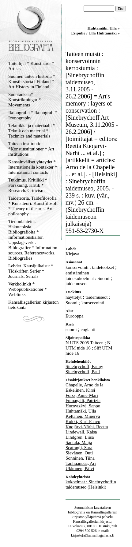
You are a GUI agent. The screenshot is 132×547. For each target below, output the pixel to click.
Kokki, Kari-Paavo (83, 421)
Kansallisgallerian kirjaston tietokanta (33, 305)
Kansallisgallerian (104, 512)
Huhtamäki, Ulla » (103, 28)
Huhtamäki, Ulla (81, 411)
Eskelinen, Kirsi (80, 390)
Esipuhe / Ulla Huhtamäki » (95, 33)
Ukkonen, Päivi (80, 468)
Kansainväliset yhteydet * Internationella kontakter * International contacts (32, 167)
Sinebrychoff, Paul (83, 371)
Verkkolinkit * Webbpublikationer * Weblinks (27, 289)
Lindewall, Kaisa (81, 431)
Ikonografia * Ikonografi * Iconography (32, 115)
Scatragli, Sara (79, 447)
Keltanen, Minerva (83, 416)
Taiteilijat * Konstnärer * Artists (31, 66)
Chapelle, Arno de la (84, 384)
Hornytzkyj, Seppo (83, 405)
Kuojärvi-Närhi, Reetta (87, 426)
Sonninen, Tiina (80, 458)
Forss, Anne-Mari (82, 395)
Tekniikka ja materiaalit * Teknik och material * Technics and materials (31, 130)
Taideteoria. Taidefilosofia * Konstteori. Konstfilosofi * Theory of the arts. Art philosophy (33, 206)
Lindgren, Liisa (80, 437)
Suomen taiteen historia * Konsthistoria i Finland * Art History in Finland (31, 81)
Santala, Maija (79, 442)
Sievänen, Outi (79, 452)
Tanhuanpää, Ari (81, 463)
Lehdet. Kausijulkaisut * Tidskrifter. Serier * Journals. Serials (30, 271)
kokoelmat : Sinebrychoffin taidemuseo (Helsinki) (91, 484)
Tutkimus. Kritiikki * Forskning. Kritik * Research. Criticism (27, 185)
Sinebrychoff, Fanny (84, 366)
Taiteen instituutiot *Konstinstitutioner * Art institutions (31, 149)
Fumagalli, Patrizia (83, 400)
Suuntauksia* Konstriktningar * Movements (24, 99)
